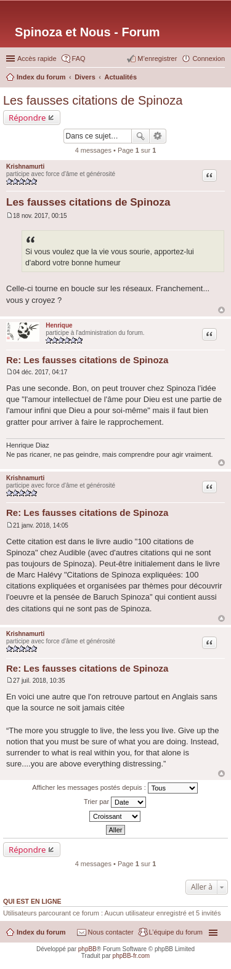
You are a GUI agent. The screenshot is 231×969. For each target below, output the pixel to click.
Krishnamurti (25, 166)
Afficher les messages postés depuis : (115, 788)
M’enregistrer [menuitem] (157, 58)
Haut (221, 310)
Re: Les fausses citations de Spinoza (87, 360)
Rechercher (140, 136)
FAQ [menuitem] (79, 58)
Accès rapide (37, 58)
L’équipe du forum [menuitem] (176, 932)
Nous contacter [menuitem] (111, 932)
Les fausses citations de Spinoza (92, 100)
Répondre (27, 117)
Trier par (115, 802)
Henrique (59, 325)
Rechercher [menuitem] (220, 78)
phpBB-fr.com (131, 955)
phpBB (87, 949)
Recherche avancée (158, 136)
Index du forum (41, 932)
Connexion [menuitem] (208, 58)
